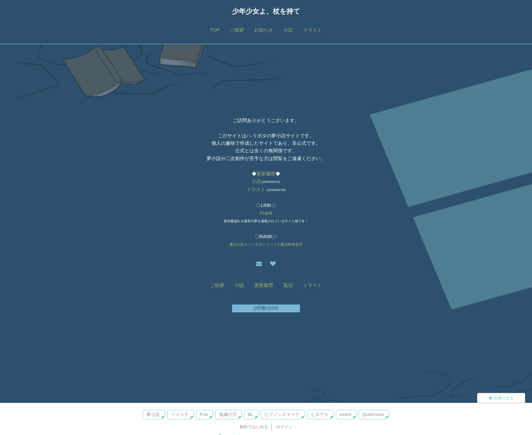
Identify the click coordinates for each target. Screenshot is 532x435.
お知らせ (263, 30)
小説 (288, 30)
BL (250, 414)
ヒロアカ (319, 414)
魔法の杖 (236, 244)
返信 (288, 285)
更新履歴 (266, 173)
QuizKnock (373, 414)
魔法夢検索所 (291, 244)
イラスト (312, 30)
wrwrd (346, 414)
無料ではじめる (254, 426)
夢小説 (153, 414)
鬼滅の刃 (227, 414)
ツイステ (180, 414)
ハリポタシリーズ (262, 244)
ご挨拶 (237, 30)
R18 (204, 414)
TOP (215, 30)
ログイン (284, 426)
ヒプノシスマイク (282, 414)
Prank (266, 213)
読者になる (501, 398)
